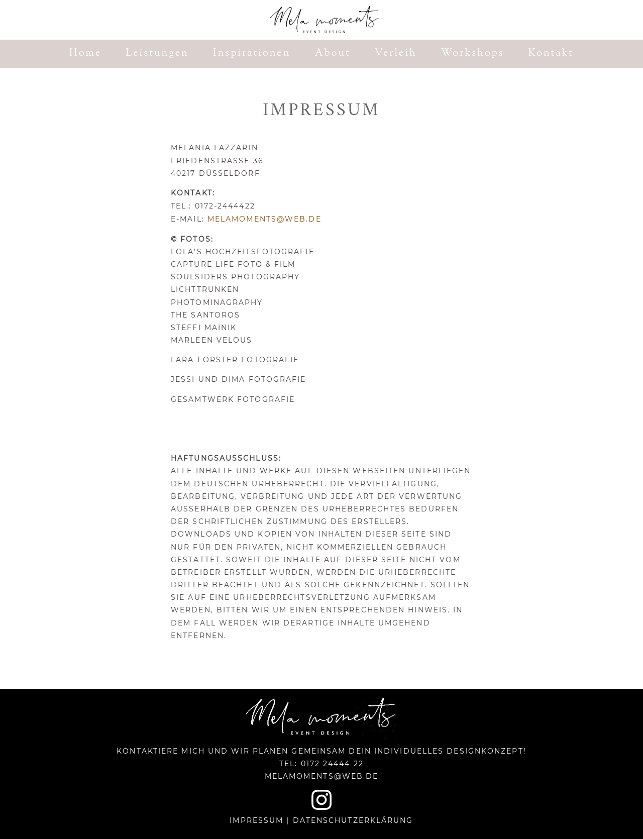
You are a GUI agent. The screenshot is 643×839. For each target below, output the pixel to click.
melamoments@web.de (264, 219)
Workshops (472, 55)
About (333, 55)
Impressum (256, 820)
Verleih (396, 55)
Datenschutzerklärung (353, 820)
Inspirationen (252, 55)
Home (85, 55)
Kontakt (551, 55)
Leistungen (157, 55)
